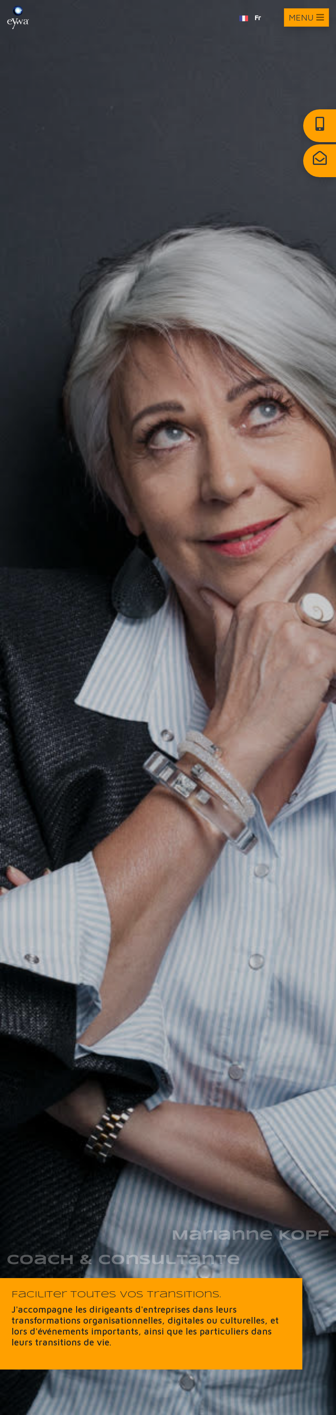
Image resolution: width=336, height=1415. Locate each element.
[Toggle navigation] (306, 17)
